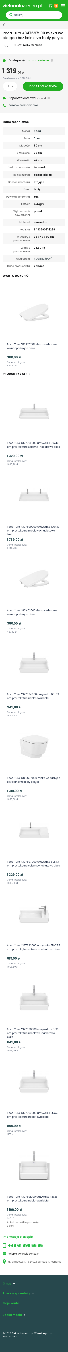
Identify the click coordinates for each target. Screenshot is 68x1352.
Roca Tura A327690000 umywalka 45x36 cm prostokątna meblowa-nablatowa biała (33, 1033)
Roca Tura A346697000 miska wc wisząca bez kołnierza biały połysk (33, 780)
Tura (37, 138)
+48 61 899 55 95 (25, 1245)
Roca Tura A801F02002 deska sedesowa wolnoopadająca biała (32, 346)
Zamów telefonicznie (23, 105)
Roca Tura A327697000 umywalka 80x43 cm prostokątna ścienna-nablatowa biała (33, 863)
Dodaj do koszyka (44, 86)
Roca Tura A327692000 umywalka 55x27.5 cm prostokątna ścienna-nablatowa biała (33, 947)
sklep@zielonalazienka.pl (24, 1253)
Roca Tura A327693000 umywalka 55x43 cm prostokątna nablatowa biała (32, 1115)
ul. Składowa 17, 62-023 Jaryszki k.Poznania (32, 1261)
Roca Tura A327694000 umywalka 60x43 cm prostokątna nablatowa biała (33, 696)
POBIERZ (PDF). (43, 259)
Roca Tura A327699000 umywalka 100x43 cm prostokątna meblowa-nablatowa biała (33, 530)
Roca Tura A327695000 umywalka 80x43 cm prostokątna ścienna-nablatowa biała (33, 445)
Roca (37, 131)
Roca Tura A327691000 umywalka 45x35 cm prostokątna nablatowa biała (32, 1198)
